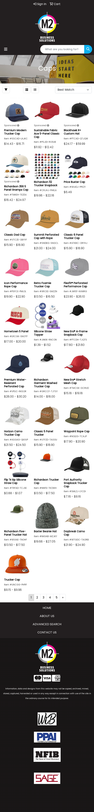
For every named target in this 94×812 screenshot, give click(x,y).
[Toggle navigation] (6, 49)
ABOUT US (47, 616)
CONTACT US (47, 632)
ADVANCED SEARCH (47, 624)
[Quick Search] (62, 49)
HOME (47, 608)
